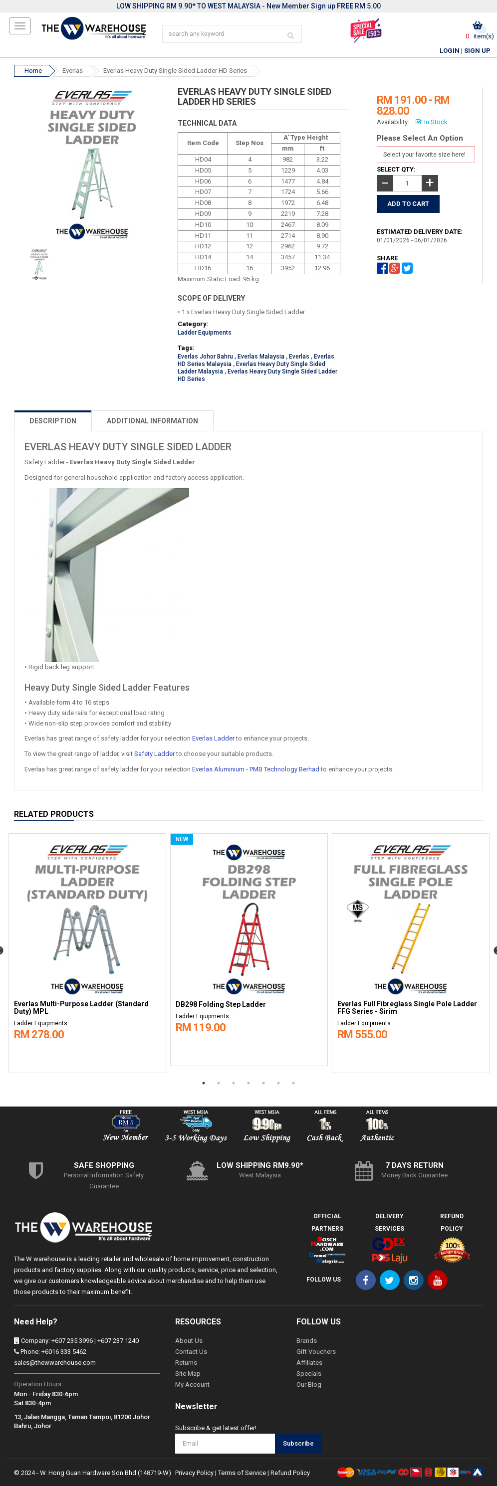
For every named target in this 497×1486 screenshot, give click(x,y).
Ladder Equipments (205, 332)
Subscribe (298, 1443)
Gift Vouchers (316, 1351)
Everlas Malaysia (261, 356)
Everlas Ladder (213, 738)
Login (450, 50)
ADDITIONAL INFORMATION (152, 421)
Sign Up (477, 50)
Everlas (72, 70)
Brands (306, 1340)
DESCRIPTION (52, 421)
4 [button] (248, 1083)
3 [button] (234, 1083)
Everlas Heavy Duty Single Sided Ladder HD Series (175, 70)
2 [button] (219, 1083)
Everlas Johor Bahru (205, 356)
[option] (87, 951)
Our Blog (308, 1384)
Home (33, 70)
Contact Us (191, 1351)
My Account (192, 1384)
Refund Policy (290, 1473)
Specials (308, 1373)
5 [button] (263, 1083)
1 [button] (204, 1083)
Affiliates (309, 1362)
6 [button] (278, 1083)
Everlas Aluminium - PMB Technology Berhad (255, 769)
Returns (186, 1362)
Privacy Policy (194, 1473)
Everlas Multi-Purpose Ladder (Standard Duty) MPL (81, 1007)
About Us (189, 1340)
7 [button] (293, 1083)
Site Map (188, 1373)
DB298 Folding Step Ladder (221, 1004)
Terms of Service (242, 1473)
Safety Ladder (154, 753)
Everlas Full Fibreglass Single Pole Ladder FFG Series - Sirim (407, 1007)
